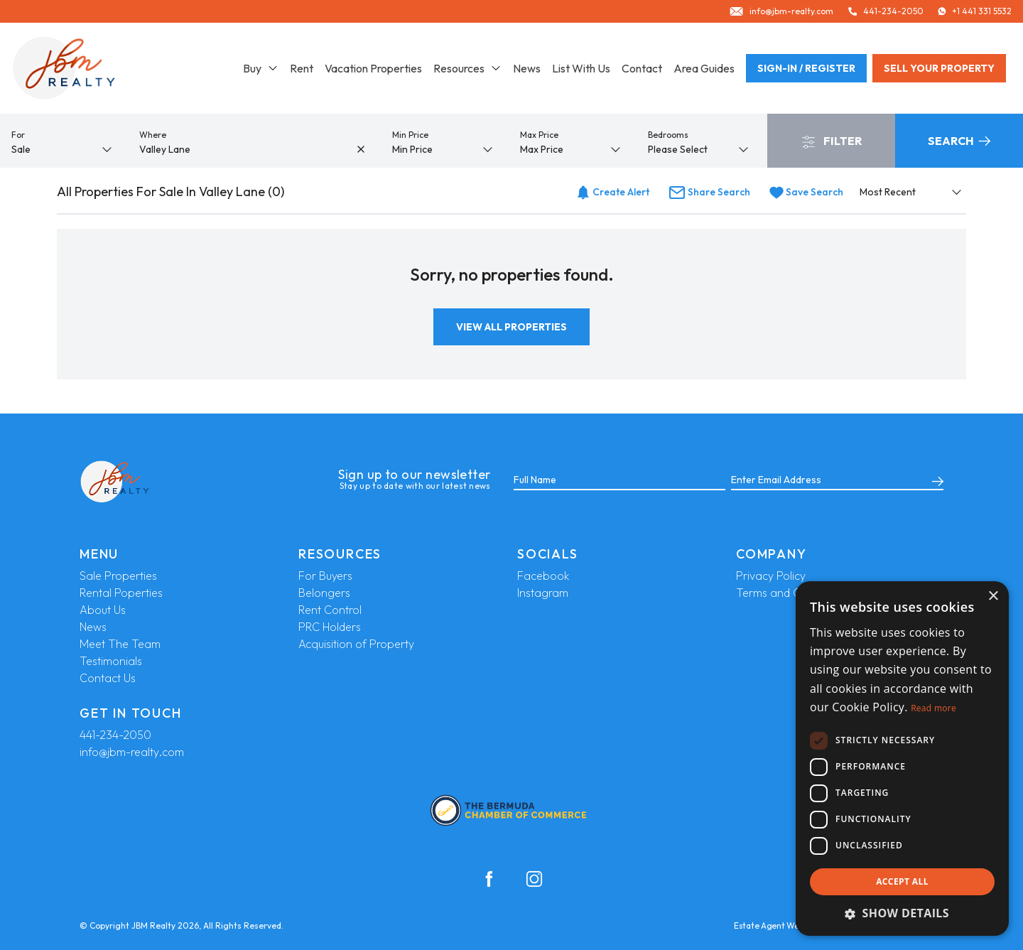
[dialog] (902, 758)
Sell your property (939, 68)
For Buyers (325, 575)
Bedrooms (668, 134)
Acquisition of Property (356, 644)
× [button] (992, 596)
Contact (642, 68)
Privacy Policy (771, 575)
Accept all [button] (902, 881)
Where (152, 134)
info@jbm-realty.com (132, 752)
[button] (902, 913)
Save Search (806, 191)
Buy (260, 68)
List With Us (581, 68)
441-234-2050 (115, 735)
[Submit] (934, 480)
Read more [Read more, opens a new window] (933, 708)
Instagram (542, 592)
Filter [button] (831, 141)
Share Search (709, 191)
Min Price (410, 134)
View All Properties (511, 326)
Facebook (543, 575)
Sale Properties (118, 575)
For (18, 134)
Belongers (324, 592)
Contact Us (108, 678)
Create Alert (612, 191)
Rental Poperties (121, 592)
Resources (467, 68)
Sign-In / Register (806, 68)
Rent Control (330, 610)
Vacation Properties (373, 68)
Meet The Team (120, 644)
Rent (301, 68)
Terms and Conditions (791, 592)
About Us (103, 610)
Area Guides (704, 68)
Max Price (539, 134)
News (527, 68)
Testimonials (111, 661)
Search (959, 141)
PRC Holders (329, 627)
